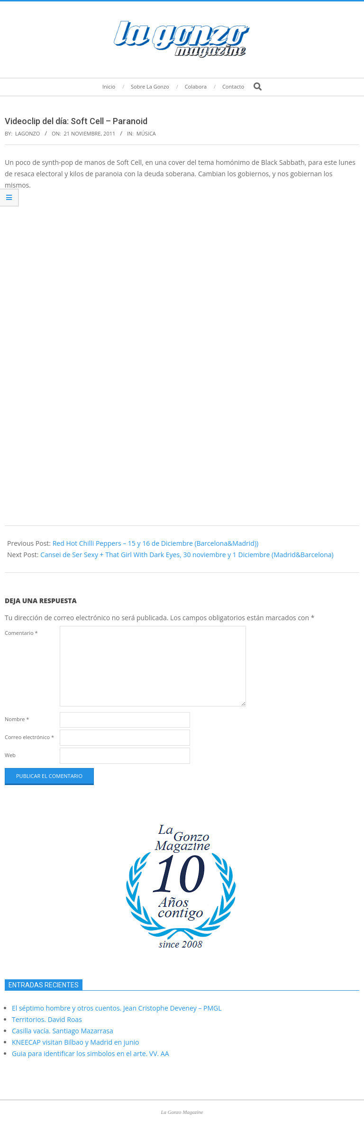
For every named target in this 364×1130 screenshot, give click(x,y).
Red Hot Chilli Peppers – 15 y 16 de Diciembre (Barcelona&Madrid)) (156, 543)
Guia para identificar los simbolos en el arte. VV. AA (90, 1053)
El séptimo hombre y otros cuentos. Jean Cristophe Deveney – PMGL (117, 1007)
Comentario (21, 632)
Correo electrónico (29, 737)
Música (146, 133)
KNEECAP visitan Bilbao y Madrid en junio (75, 1042)
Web (10, 755)
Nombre (17, 719)
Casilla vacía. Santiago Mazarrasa (62, 1030)
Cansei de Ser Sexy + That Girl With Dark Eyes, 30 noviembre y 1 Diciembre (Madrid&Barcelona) (187, 554)
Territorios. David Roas (47, 1019)
